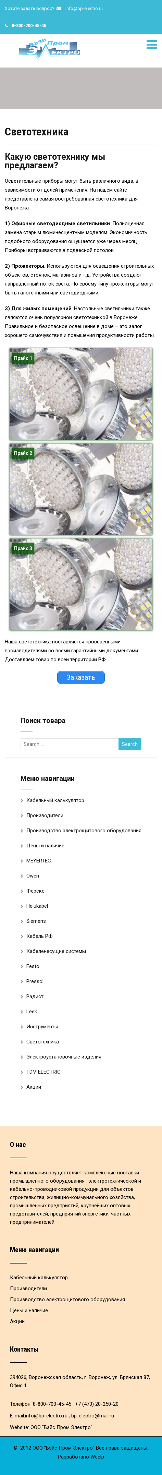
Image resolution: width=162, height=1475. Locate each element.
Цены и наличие (45, 846)
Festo (32, 966)
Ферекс (35, 891)
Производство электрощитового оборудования (83, 830)
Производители (44, 815)
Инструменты (42, 1027)
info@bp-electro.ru (84, 8)
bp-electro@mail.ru (92, 1416)
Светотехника (42, 1042)
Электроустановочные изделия (63, 1057)
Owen (32, 876)
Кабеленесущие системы (56, 951)
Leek (31, 1011)
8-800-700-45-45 (29, 25)
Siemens (36, 921)
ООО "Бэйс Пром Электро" (61, 1427)
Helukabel (37, 906)
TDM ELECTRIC (43, 1072)
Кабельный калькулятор (55, 800)
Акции (33, 1087)
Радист (34, 996)
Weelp (97, 1457)
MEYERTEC (38, 861)
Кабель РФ (39, 936)
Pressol (34, 981)
